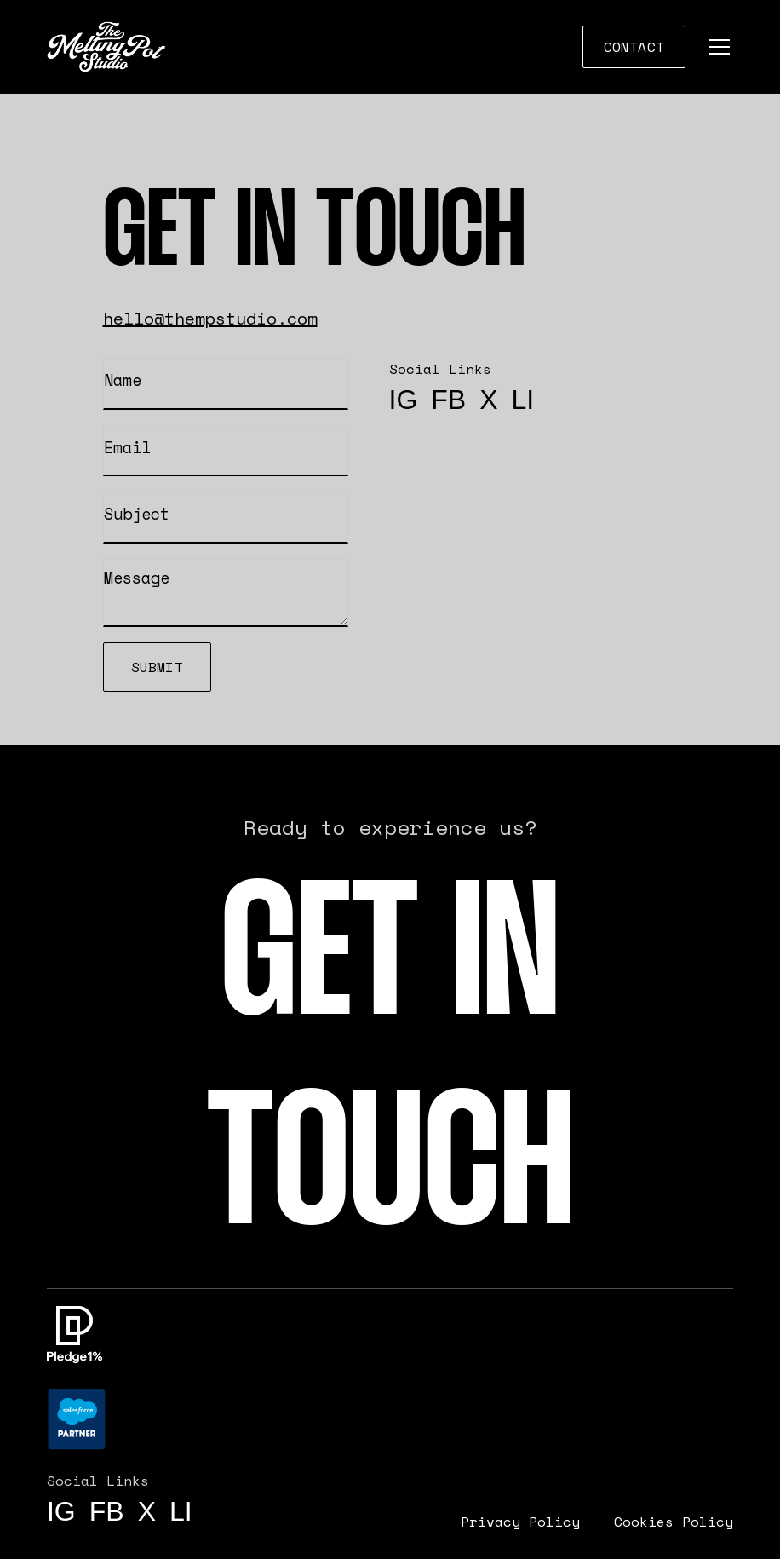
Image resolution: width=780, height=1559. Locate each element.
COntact (634, 47)
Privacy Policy (520, 1521)
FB (448, 399)
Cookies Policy (673, 1521)
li (523, 399)
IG (403, 399)
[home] (106, 47)
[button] (716, 46)
